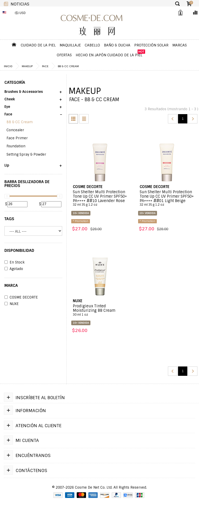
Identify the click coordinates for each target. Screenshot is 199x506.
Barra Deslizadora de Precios (26, 183)
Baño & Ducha (117, 45)
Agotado (13, 269)
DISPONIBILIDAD (19, 250)
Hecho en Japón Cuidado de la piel (109, 55)
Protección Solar (151, 45)
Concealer (15, 130)
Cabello (92, 45)
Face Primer (17, 138)
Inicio (8, 66)
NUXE (11, 304)
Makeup (27, 66)
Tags (9, 218)
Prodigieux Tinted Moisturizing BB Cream (100, 310)
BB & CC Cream (68, 66)
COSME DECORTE (21, 297)
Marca (11, 285)
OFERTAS (64, 55)
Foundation (15, 146)
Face (45, 66)
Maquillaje (70, 45)
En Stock (14, 262)
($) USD (20, 13)
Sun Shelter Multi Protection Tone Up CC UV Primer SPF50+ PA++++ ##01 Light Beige (167, 198)
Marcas (179, 45)
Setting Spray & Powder (26, 154)
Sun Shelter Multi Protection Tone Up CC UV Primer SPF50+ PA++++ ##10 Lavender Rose (100, 198)
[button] (33, 93)
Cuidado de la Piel (38, 45)
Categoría (14, 82)
